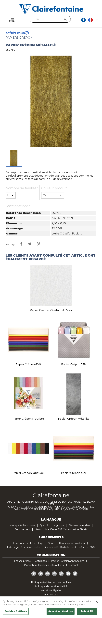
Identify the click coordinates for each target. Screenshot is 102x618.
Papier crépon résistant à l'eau (51, 310)
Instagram (61, 573)
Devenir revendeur (79, 525)
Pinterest (38, 244)
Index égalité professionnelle (23, 547)
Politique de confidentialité (51, 586)
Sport (51, 543)
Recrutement (22, 529)
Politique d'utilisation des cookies (51, 582)
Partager (21, 244)
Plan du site (51, 594)
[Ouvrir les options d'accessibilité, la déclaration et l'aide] (83, 20)
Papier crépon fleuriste (28, 418)
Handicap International (72, 543)
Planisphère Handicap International (44, 565)
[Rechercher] (50, 19)
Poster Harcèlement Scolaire (67, 560)
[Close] (96, 601)
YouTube (47, 573)
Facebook (33, 573)
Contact (73, 565)
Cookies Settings (15, 611)
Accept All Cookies (60, 611)
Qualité (44, 525)
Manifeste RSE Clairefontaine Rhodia (66, 529)
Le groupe (58, 525)
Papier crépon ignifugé (28, 473)
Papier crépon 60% (28, 364)
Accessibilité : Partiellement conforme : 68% (69, 547)
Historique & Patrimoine (21, 525)
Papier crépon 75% (73, 364)
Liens (38, 529)
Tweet (29, 244)
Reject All (87, 611)
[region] (51, 607)
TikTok (75, 573)
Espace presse (22, 560)
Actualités (41, 560)
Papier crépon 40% (74, 473)
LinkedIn (68, 573)
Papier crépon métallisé (73, 418)
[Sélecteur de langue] (93, 20)
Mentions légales (51, 590)
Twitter (40, 573)
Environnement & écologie (28, 543)
